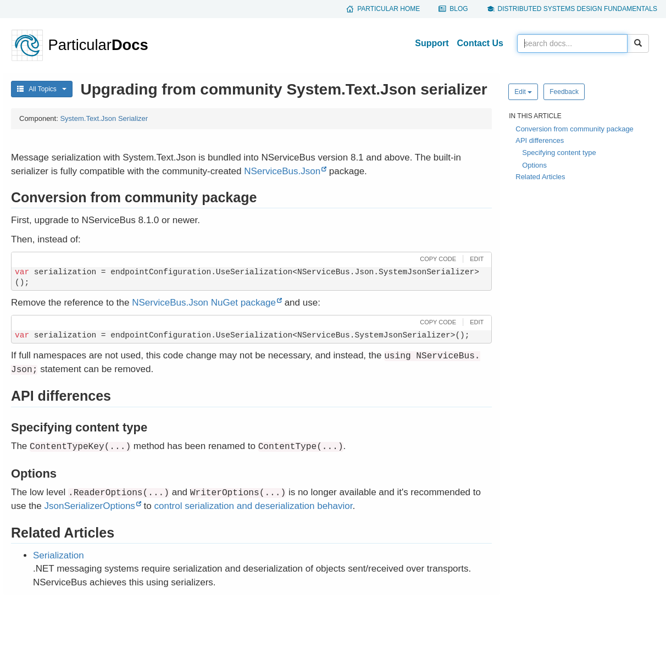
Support (431, 43)
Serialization (58, 555)
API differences (539, 140)
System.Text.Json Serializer (104, 118)
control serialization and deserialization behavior (253, 506)
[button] (436, 259)
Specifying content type (559, 152)
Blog (458, 9)
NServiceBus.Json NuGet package (204, 302)
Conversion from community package (574, 129)
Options (534, 165)
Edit (523, 92)
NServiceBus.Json (282, 171)
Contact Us (480, 43)
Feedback (564, 92)
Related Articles (540, 177)
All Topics (41, 89)
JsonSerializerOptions (90, 506)
